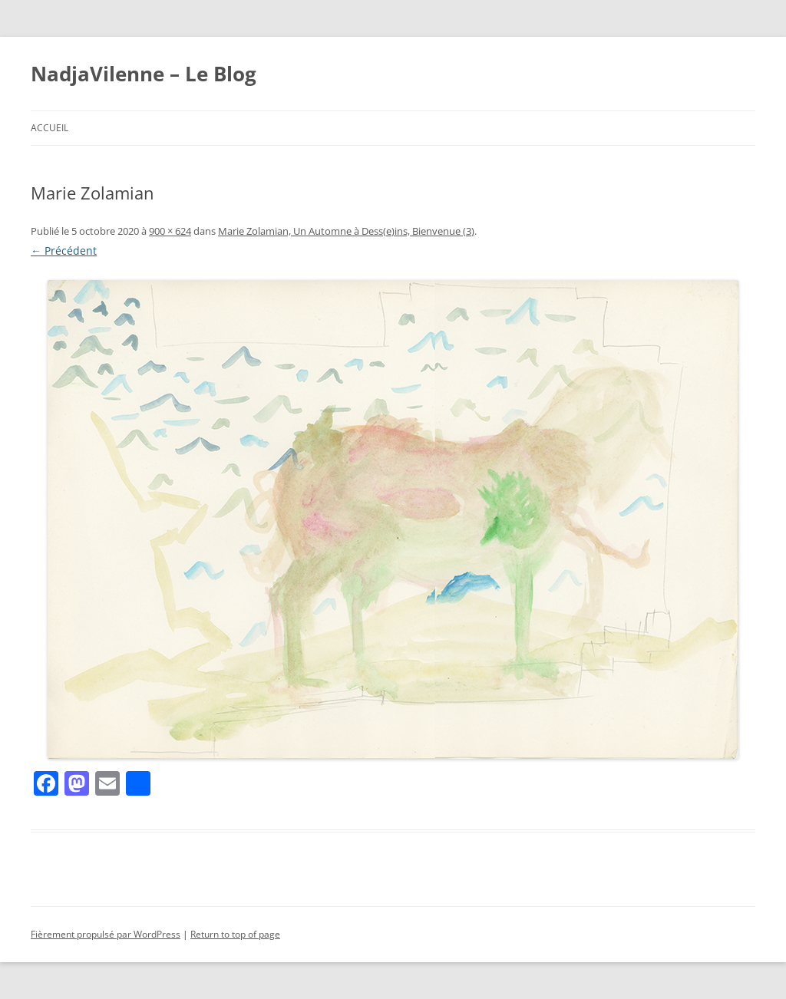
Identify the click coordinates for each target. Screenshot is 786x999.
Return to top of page (235, 934)
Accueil (49, 127)
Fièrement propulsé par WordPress (105, 934)
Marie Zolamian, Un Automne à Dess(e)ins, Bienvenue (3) (346, 231)
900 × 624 (170, 231)
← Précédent (64, 250)
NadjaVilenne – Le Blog (143, 73)
